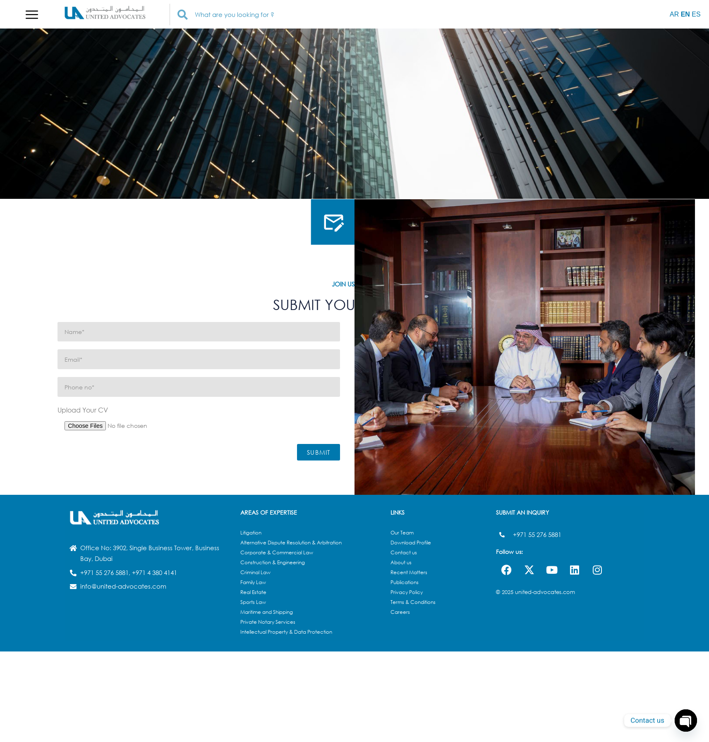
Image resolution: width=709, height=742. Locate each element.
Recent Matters (408, 572)
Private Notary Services (267, 621)
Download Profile (410, 542)
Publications (404, 582)
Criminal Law (255, 572)
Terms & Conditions (413, 602)
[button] (32, 14)
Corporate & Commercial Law (276, 552)
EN (685, 14)
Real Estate (253, 592)
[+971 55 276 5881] (502, 534)
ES (696, 14)
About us (401, 562)
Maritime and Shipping (266, 612)
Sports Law (253, 602)
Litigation (250, 532)
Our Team (402, 532)
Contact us (403, 552)
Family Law (253, 582)
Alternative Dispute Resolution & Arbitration (291, 542)
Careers (400, 612)
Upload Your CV (82, 410)
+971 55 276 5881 (537, 534)
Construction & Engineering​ (272, 562)
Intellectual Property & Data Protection (286, 631)
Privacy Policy (406, 592)
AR (674, 14)
